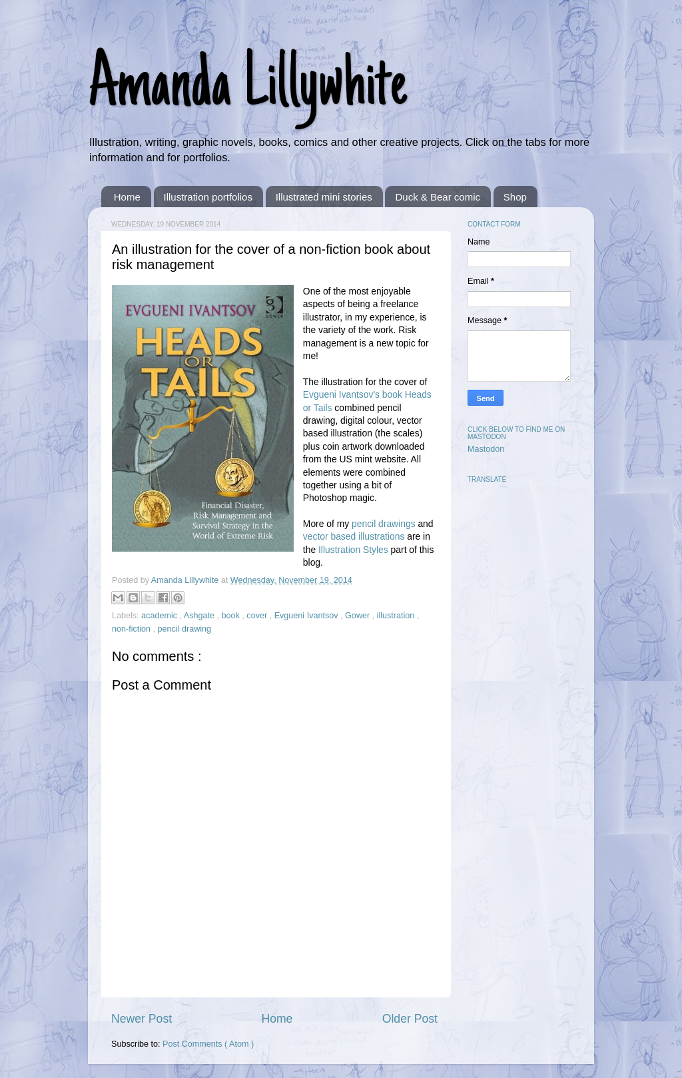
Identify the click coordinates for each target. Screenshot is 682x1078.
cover (257, 615)
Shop (515, 197)
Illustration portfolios (208, 197)
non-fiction (132, 629)
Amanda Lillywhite (247, 88)
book (232, 615)
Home (127, 197)
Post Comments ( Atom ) (208, 1044)
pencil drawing (185, 629)
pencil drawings (384, 523)
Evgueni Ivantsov (307, 615)
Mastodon (486, 449)
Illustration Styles (353, 549)
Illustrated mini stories (324, 197)
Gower (358, 615)
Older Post (410, 1018)
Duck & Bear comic (437, 197)
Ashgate (200, 615)
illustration (397, 615)
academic (160, 615)
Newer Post (141, 1018)
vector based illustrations (354, 536)
